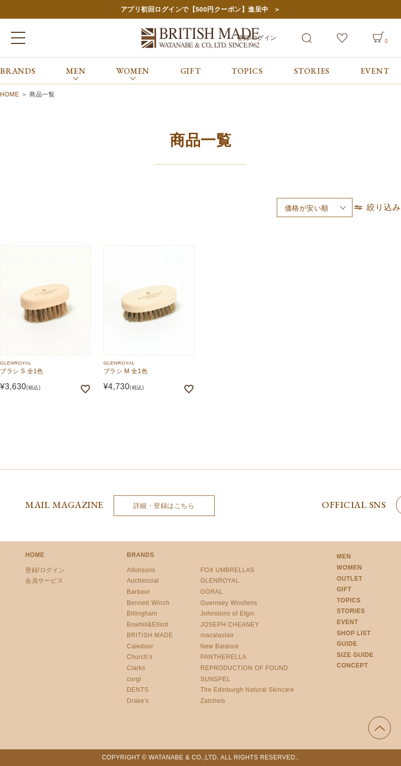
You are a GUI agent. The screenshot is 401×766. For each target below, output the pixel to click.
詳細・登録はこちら (164, 505)
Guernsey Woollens (229, 602)
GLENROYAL (220, 580)
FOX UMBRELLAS (228, 570)
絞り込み (377, 207)
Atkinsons (141, 570)
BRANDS (18, 71)
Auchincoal (143, 580)
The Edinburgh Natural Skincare (247, 689)
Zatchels (213, 700)
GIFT (190, 71)
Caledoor (140, 646)
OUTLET (350, 578)
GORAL (212, 591)
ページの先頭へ (379, 728)
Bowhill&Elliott (148, 624)
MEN (344, 556)
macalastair (217, 635)
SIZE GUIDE (355, 654)
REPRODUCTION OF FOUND (244, 668)
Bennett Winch (148, 602)
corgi (134, 679)
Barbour (138, 591)
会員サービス (44, 580)
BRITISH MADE (150, 635)
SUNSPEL (216, 679)
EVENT (375, 71)
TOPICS (247, 71)
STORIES (312, 71)
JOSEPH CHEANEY (230, 624)
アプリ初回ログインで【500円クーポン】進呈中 (195, 9)
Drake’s (138, 700)
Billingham (142, 613)
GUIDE (347, 643)
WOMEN (349, 567)
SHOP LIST (354, 633)
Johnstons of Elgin (228, 613)
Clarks (136, 668)
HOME (9, 94)
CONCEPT (352, 665)
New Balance (220, 646)
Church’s (140, 656)
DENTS (137, 689)
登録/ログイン (45, 570)
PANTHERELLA (223, 656)
